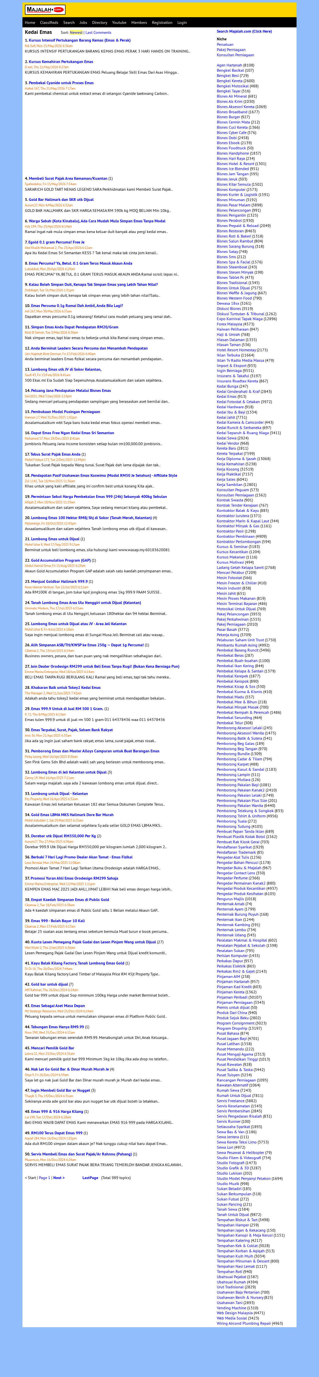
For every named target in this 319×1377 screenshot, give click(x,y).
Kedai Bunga (227, 386)
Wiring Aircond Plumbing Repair (244, 1323)
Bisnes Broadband (232, 111)
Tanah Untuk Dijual (233, 1214)
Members (139, 22)
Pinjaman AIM (228, 976)
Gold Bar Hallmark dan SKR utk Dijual (61, 199)
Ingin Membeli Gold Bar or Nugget (60, 1090)
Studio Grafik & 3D (233, 1167)
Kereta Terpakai (230, 453)
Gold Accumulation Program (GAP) (61, 560)
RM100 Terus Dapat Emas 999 (56, 1133)
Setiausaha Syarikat (233, 1126)
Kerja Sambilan (229, 484)
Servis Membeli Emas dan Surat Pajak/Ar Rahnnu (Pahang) (81, 1154)
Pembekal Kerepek (232, 675)
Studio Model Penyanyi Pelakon (244, 1178)
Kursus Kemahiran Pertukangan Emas (61, 61)
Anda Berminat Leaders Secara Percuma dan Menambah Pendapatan (89, 348)
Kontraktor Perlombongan (239, 541)
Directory (99, 22)
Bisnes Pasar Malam (233, 204)
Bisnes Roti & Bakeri (234, 236)
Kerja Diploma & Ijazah (236, 458)
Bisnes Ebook (228, 142)
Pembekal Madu (230, 696)
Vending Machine (231, 1307)
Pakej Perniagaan (231, 49)
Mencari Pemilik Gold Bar (52, 1048)
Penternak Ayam (230, 908)
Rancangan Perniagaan (236, 1080)
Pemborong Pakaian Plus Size (242, 800)
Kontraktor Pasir (230, 531)
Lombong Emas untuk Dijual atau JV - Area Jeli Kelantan (79, 623)
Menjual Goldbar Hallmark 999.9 (59, 581)
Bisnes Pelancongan (234, 210)
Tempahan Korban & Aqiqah (241, 1250)
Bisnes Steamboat (232, 266)
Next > (59, 1177)
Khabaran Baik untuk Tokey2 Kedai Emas (66, 687)
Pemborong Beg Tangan (237, 748)
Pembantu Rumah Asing (237, 645)
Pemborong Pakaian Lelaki (239, 795)
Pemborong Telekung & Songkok (245, 810)
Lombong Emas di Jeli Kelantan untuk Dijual (69, 772)
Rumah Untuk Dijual (234, 1095)
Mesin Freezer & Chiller (237, 582)
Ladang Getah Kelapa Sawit (240, 567)
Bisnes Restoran (230, 230)
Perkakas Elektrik (231, 965)
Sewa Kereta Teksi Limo (237, 1141)
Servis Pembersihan (233, 1110)
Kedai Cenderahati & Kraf (238, 391)
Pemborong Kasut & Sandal (240, 769)
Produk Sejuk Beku (233, 1017)
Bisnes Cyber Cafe (231, 132)
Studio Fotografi (230, 1162)
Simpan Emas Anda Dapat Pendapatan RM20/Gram (74, 327)
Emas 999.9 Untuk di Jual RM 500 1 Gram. (67, 708)
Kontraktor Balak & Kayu (238, 510)
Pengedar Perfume (232, 877)
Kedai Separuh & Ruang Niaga (243, 432)
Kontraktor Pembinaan (236, 536)
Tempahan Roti (229, 1271)
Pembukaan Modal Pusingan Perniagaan (65, 411)
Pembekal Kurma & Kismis (239, 691)
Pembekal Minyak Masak (238, 707)
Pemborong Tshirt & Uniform (241, 815)
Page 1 (44, 1177)
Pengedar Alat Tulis (233, 857)
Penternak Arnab (230, 903)
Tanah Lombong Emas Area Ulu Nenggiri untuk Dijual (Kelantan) (86, 602)
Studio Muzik (228, 1183)
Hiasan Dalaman (231, 339)
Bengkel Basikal (230, 70)
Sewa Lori (225, 1147)
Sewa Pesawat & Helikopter (240, 1152)
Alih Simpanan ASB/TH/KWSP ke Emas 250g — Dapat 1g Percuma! (87, 645)
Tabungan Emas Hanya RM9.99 (57, 1026)
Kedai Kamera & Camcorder (240, 422)
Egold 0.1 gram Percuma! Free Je (56, 242)
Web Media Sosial (232, 1318)
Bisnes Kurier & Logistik (237, 194)
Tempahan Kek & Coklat (237, 1245)
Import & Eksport (231, 365)
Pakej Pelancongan (233, 613)
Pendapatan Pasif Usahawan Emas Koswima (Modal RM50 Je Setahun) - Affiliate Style (104, 475)
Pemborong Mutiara (233, 779)
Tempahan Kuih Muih (235, 1256)
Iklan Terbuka (228, 355)
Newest (76, 32)
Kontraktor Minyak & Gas (238, 525)
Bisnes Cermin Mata (233, 122)
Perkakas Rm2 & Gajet (236, 971)
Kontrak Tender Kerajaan (237, 505)
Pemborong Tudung (233, 826)
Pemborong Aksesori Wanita (240, 732)
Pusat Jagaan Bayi (232, 1038)
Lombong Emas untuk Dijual (55, 538)
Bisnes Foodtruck (231, 147)
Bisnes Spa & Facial (233, 261)
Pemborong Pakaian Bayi (238, 784)
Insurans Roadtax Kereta (237, 380)
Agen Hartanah (229, 64)
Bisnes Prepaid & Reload (238, 225)
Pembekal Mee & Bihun (237, 701)
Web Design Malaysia (235, 1312)
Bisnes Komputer (231, 189)
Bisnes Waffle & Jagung (237, 292)
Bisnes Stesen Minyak (235, 272)
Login (182, 22)
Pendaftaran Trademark (236, 852)
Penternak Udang (231, 934)
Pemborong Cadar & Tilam (239, 758)
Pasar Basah (227, 629)
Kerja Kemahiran (230, 463)
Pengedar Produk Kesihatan (240, 893)
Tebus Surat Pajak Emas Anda (55, 454)
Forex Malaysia (229, 323)
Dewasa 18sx (228, 303)
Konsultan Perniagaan (235, 54)
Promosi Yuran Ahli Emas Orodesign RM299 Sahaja (74, 878)
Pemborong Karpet (233, 764)
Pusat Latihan (228, 1043)
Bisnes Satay (227, 251)
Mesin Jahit (226, 593)
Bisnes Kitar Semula (234, 184)
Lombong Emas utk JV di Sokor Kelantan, (66, 369)
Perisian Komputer (232, 955)
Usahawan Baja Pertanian (238, 1292)
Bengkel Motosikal (233, 85)
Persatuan (225, 44)
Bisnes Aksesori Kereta (235, 106)
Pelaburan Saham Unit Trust (240, 639)
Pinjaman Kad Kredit (234, 986)
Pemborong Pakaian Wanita (240, 805)
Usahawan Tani (229, 1302)
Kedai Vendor (228, 443)
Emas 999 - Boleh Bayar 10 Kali (58, 920)
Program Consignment (235, 1022)
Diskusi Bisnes (229, 308)
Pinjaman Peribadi (232, 997)
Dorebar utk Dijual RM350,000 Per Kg (63, 835)
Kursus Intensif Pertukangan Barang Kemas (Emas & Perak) (80, 40)
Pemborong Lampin (233, 774)
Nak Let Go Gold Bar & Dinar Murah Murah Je (70, 1069)
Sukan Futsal (228, 1199)
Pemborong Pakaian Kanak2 (241, 789)
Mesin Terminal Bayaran (237, 603)
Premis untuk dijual (233, 1007)
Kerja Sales (226, 479)
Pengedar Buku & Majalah (239, 867)
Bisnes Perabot (229, 220)
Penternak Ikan (229, 919)
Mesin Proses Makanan (236, 598)
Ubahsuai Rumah (231, 1281)
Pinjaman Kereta (230, 991)
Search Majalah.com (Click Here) (244, 31)
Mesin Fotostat (229, 577)
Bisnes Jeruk (227, 179)
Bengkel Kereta (229, 80)
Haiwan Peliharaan (233, 329)
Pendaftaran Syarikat (234, 846)
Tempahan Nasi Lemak (236, 1266)
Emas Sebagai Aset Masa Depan (58, 1005)
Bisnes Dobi (227, 137)
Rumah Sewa (228, 1090)
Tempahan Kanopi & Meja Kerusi (245, 1235)
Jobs (83, 22)
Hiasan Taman (229, 344)
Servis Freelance (230, 1100)
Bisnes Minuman (231, 199)
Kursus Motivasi (230, 562)
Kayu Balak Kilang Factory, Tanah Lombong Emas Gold (77, 963)
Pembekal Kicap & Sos (236, 686)
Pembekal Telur (230, 722)
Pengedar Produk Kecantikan (241, 888)
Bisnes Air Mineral (232, 96)
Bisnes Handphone (233, 153)
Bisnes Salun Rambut (235, 241)
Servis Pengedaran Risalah (239, 1116)
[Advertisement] (118, 136)
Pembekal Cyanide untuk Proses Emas (61, 82)
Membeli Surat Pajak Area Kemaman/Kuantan (68, 178)
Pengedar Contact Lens (236, 872)
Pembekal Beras (230, 655)
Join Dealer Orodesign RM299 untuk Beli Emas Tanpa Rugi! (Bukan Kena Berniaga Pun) (105, 666)
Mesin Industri (229, 588)
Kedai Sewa (227, 437)
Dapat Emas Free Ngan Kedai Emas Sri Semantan (72, 432)
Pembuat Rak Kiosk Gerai (238, 841)
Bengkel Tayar (228, 90)
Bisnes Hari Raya (231, 158)
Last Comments (98, 32)
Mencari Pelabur (230, 572)
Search (69, 22)
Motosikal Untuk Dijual (236, 608)
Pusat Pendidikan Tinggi (237, 1059)
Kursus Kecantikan (232, 551)
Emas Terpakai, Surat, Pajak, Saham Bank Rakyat (72, 729)
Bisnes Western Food (234, 298)
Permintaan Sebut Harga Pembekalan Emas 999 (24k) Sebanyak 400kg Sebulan (99, 496)
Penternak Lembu (231, 929)
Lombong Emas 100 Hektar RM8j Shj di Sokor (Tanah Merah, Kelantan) (91, 517)
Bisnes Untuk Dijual (233, 287)
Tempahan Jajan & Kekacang (241, 1230)
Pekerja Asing (228, 634)
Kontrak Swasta (230, 499)
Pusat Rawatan (229, 1064)
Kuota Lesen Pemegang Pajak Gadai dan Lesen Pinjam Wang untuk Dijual (93, 942)
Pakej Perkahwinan (233, 619)
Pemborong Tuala (232, 821)
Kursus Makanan (231, 556)
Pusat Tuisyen (228, 1074)
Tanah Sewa (227, 1209)
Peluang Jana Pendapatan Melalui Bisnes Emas (71, 390)
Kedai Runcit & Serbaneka (239, 427)
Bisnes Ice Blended (233, 168)
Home (30, 22)
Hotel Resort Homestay (236, 349)
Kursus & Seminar (232, 546)
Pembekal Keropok (233, 681)
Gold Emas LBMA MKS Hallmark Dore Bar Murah (72, 814)
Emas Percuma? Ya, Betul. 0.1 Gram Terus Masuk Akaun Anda (80, 263)
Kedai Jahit (226, 417)
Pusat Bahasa (228, 1033)
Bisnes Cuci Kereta (232, 127)
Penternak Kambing (233, 924)
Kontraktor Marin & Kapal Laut (243, 520)
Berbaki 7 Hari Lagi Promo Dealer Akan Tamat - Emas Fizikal (82, 857)
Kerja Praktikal (229, 474)
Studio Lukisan (229, 1173)
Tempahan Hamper (233, 1224)
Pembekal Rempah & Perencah (243, 712)
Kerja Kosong (228, 469)
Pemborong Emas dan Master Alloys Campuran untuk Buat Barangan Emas (95, 751)
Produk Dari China (232, 1012)
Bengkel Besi (228, 75)
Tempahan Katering (233, 1240)
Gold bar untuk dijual (49, 984)
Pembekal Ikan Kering (235, 665)
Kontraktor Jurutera (233, 515)
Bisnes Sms (226, 256)
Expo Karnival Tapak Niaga (240, 318)
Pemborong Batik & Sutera (239, 738)
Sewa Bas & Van (230, 1131)
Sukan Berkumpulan (234, 1193)
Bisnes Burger (228, 116)
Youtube (119, 22)
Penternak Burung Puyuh (238, 914)
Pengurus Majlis (230, 898)
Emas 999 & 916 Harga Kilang (57, 1111)
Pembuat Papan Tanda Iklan (240, 831)
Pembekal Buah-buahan (237, 660)
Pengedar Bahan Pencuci (237, 862)
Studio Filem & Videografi (239, 1157)
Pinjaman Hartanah (233, 981)
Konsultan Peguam (233, 489)
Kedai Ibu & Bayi (231, 412)
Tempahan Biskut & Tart (237, 1219)
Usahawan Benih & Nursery (240, 1297)
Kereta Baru (226, 448)
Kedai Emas (227, 396)
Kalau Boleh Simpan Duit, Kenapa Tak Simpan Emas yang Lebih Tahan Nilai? (93, 284)
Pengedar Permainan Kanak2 (241, 883)
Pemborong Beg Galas (235, 743)
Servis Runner (228, 1121)
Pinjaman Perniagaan (235, 1002)
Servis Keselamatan (233, 1105)
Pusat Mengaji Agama (235, 1054)
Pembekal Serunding (234, 717)
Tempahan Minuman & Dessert (243, 1260)
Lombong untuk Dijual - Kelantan (59, 793)
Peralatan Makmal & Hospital (242, 940)
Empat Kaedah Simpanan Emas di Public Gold (70, 899)
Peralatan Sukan (230, 950)
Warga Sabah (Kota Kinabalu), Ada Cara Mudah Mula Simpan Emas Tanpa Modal (97, 221)
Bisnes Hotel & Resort (235, 163)
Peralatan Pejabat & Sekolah (241, 945)
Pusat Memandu (230, 1048)
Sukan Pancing (229, 1204)
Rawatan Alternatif (232, 1084)
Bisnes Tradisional (232, 282)
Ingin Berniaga (229, 370)
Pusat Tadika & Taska (235, 1069)
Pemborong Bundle (233, 753)
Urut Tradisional (230, 1286)
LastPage (90, 1177)
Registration (162, 22)
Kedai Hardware (230, 406)
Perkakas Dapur (230, 960)
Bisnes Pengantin (231, 215)
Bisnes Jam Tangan (233, 173)
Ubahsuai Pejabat (231, 1276)
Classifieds (49, 22)
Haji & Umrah (228, 334)
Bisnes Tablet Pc (230, 277)
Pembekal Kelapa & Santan (240, 670)
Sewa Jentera (228, 1136)
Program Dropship (232, 1028)
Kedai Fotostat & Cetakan (238, 401)
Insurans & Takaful (233, 375)
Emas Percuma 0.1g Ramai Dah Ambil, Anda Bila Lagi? (77, 305)
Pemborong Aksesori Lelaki (239, 727)
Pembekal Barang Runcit (237, 650)
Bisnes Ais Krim (229, 101)
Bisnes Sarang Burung (235, 246)
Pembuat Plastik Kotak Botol (241, 836)
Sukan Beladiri (229, 1188)
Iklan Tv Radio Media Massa (240, 360)
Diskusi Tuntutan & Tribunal (240, 313)
